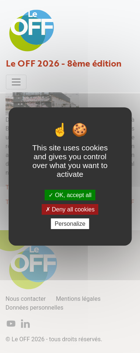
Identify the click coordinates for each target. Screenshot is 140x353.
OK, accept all (70, 195)
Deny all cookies (70, 209)
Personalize (70, 224)
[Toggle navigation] (16, 82)
